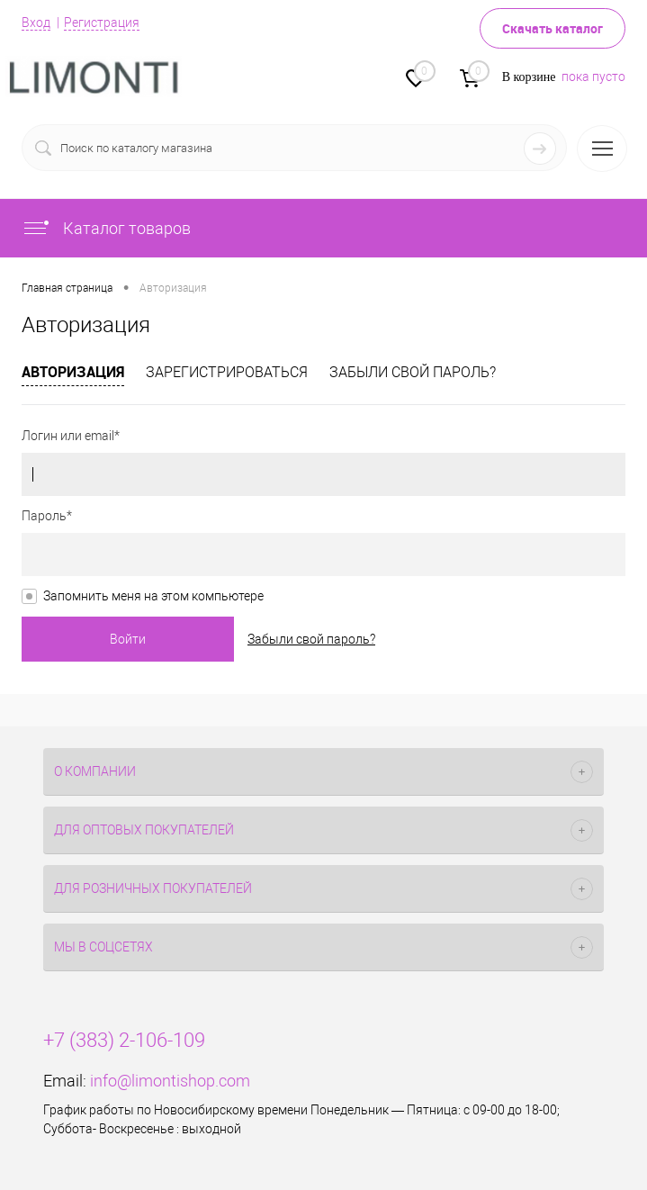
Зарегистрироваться (227, 372)
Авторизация (73, 372)
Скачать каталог (552, 28)
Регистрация (101, 22)
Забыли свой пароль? (412, 372)
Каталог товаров (106, 228)
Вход (36, 22)
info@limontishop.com (170, 1080)
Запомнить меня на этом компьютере (153, 596)
